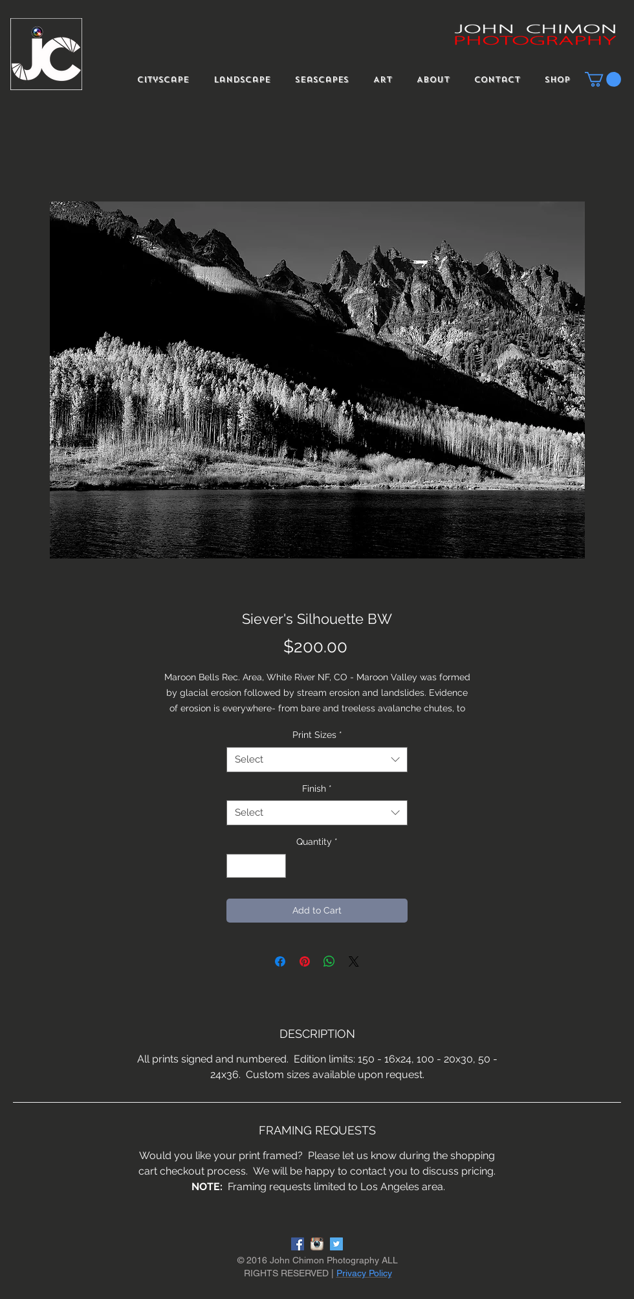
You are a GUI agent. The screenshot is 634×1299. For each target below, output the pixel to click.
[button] (603, 79)
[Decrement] (236, 866)
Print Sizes (317, 735)
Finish (317, 788)
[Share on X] (354, 961)
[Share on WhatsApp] (329, 961)
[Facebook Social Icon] (297, 1243)
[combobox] (317, 759)
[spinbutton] (256, 866)
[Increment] (276, 866)
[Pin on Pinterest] (304, 961)
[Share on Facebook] (280, 961)
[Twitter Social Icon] (336, 1243)
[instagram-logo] (317, 1243)
